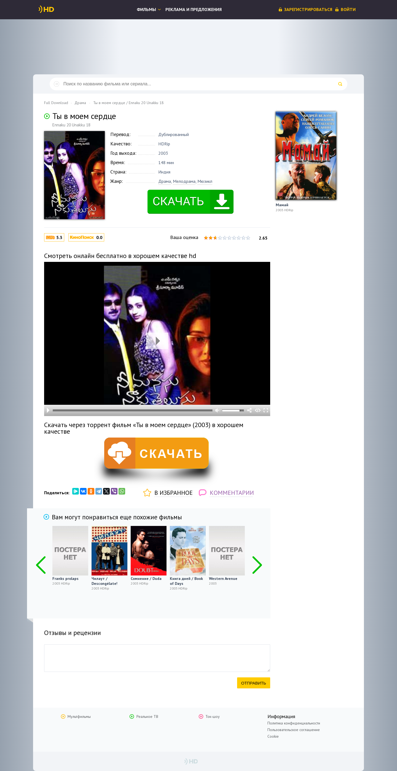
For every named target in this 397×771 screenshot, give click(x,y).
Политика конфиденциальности (293, 723)
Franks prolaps (65, 578)
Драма (164, 181)
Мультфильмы (79, 716)
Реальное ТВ (147, 716)
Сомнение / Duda (146, 578)
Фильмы (146, 9)
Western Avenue (223, 578)
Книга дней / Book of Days (186, 581)
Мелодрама (184, 181)
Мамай (282, 204)
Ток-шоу (212, 716)
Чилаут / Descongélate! (104, 581)
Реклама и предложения (193, 9)
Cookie (273, 736)
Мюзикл (204, 181)
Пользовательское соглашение (293, 729)
